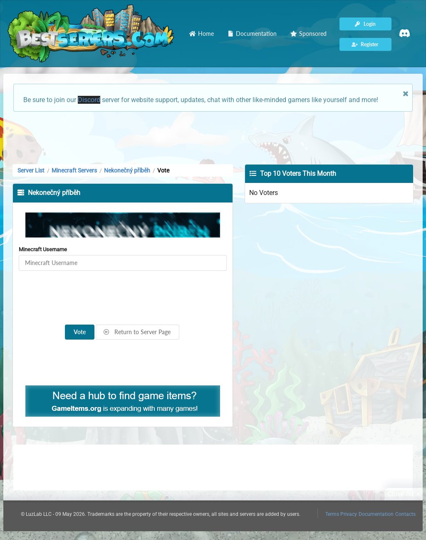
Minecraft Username (43, 249)
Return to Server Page (137, 331)
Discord (89, 100)
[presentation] (122, 298)
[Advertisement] (213, 137)
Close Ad (405, 494)
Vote (80, 331)
